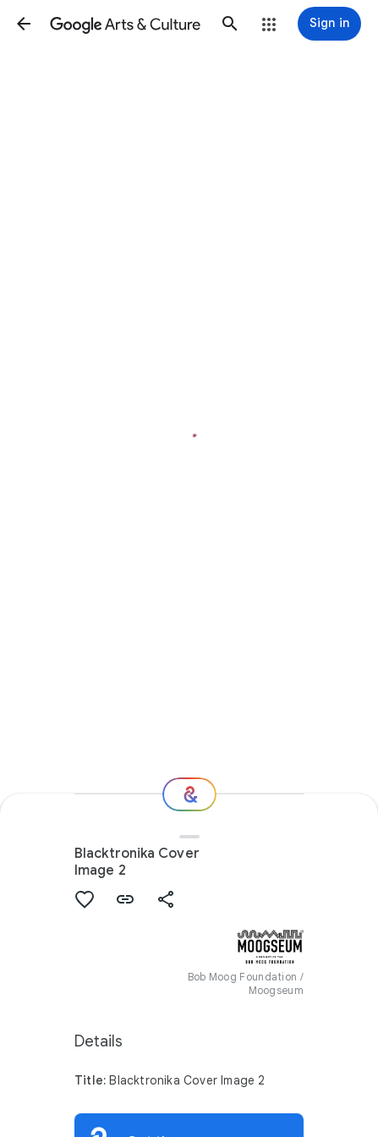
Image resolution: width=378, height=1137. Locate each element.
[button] (23, 23)
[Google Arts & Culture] (126, 23)
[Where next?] (189, 794)
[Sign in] (329, 24)
